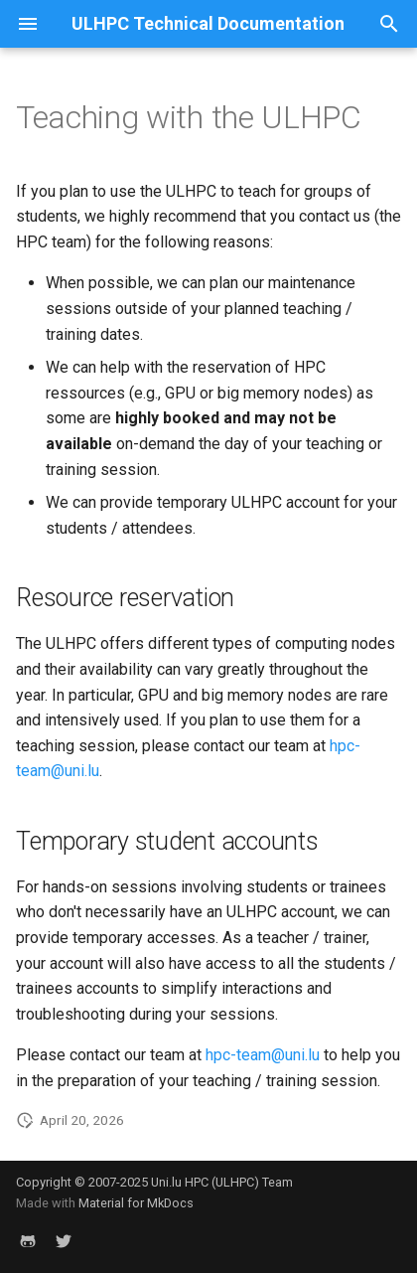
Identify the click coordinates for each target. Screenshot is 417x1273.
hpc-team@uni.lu (263, 1054)
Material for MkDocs (136, 1202)
